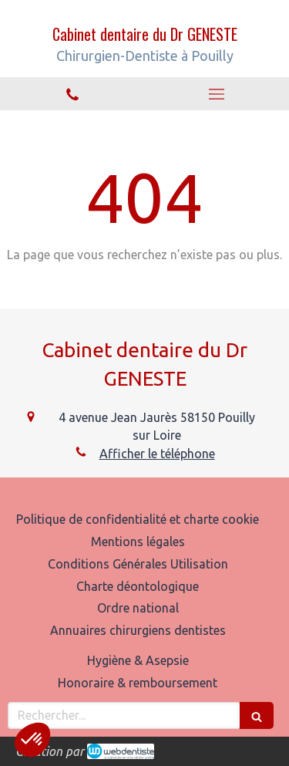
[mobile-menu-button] (217, 94)
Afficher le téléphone (157, 454)
